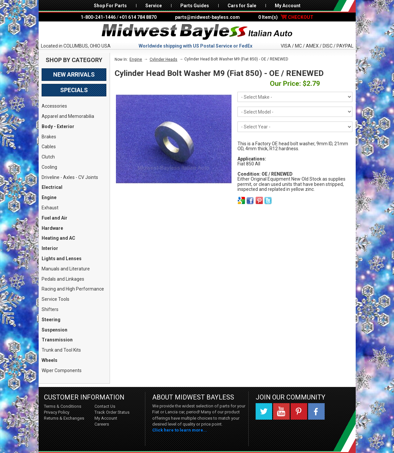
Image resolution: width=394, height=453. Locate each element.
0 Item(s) (285, 17)
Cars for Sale (242, 5)
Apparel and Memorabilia (68, 116)
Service (153, 5)
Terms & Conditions (62, 406)
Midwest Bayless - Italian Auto (197, 32)
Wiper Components (62, 370)
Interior (50, 248)
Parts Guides (194, 5)
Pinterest (299, 411)
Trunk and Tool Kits (61, 350)
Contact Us (104, 406)
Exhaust (50, 207)
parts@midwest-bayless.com (207, 17)
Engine (49, 197)
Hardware (52, 228)
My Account (288, 5)
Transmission (57, 339)
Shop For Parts (110, 5)
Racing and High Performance (73, 289)
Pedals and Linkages (63, 279)
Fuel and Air (54, 218)
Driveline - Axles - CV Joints (70, 177)
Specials (74, 90)
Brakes (49, 136)
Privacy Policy (56, 412)
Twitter (264, 411)
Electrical (52, 187)
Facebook (316, 411)
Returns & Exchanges (64, 418)
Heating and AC (58, 238)
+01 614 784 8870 (138, 17)
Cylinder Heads (163, 59)
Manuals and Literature (66, 268)
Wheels (49, 360)
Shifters (50, 309)
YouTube (281, 411)
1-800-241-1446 (98, 17)
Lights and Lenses (62, 258)
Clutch (48, 156)
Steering (51, 319)
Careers (101, 424)
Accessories (54, 106)
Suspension (54, 329)
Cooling (49, 167)
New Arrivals (74, 74)
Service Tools (55, 299)
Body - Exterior (58, 126)
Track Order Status (111, 412)
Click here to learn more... (179, 430)
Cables (49, 146)
